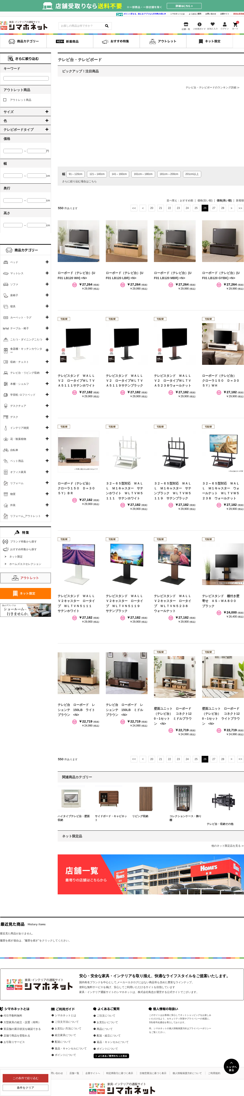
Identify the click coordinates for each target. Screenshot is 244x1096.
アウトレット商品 (17, 99)
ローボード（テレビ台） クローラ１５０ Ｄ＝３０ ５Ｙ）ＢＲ (78, 488)
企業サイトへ (92, 1073)
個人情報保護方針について (187, 1073)
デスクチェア (18, 405)
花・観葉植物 (18, 439)
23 (178, 208)
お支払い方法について (68, 1028)
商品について (105, 1028)
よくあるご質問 (195, 14)
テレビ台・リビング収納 (24, 372)
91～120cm (75, 174)
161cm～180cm (143, 174)
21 (160, 208)
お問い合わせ (210, 14)
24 (187, 208)
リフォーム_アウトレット (25, 516)
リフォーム (17, 483)
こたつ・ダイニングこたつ (26, 339)
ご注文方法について (67, 1021)
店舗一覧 (74, 1073)
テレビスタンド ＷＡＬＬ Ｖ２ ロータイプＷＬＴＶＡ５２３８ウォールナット (174, 380)
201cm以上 (192, 174)
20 (151, 208)
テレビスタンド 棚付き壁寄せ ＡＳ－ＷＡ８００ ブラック (220, 601)
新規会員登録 (238, 14)
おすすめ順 (186, 200)
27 (213, 208)
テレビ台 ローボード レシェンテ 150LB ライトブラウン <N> (76, 710)
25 (196, 208)
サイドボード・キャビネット (111, 818)
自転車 (14, 450)
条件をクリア (25, 1087)
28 (222, 208)
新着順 (240, 200)
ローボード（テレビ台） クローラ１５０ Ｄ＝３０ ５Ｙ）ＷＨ (222, 380)
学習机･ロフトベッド (22, 394)
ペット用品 (17, 461)
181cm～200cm (169, 174)
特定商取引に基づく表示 (119, 1073)
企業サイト (224, 14)
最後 (240, 208)
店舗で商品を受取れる (17, 1035)
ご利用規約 (214, 1073)
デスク (14, 417)
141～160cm (119, 174)
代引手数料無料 (13, 1015)
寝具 (13, 306)
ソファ (14, 284)
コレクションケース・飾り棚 (185, 818)
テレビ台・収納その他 (220, 824)
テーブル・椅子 (19, 328)
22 (169, 208)
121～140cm (96, 174)
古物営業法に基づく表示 (153, 1073)
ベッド (14, 262)
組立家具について (65, 1035)
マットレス (17, 273)
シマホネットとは (177, 14)
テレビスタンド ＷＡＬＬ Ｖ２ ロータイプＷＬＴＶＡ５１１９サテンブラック (126, 380)
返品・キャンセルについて (71, 1048)
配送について (63, 1041)
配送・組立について (109, 1035)
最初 (134, 208)
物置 (13, 494)
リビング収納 (140, 816)
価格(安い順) (205, 200)
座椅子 (14, 295)
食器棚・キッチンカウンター (26, 350)
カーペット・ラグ (20, 317)
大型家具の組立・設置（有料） (22, 1022)
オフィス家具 (18, 472)
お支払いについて (107, 1022)
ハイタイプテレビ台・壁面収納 (74, 818)
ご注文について (106, 1015)
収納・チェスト (19, 361)
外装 (13, 505)
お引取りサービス (14, 1042)
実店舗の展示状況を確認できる (22, 1028)
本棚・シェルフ (19, 383)
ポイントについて (65, 1054)
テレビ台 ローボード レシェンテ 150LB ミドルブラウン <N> (124, 710)
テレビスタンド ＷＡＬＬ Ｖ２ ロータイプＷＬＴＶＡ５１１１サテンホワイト (78, 380)
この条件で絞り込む (26, 1078)
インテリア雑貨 (19, 427)
